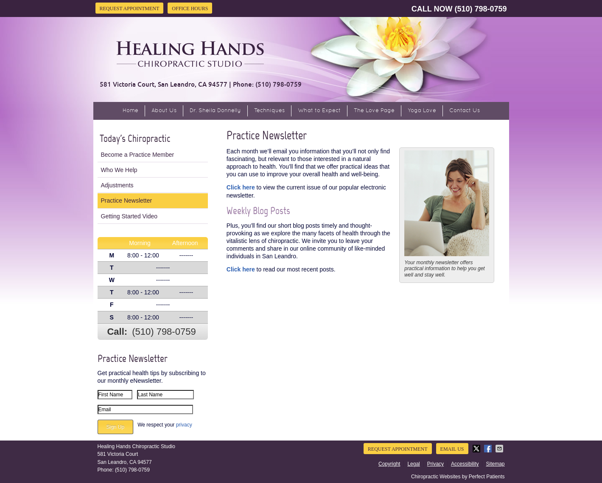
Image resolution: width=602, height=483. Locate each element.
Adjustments (117, 185)
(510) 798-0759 (480, 9)
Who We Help (119, 170)
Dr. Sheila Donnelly (215, 110)
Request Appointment (130, 8)
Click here (241, 187)
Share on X (477, 448)
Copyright (389, 464)
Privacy (435, 464)
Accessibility (465, 464)
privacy (184, 425)
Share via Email (500, 448)
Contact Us (464, 110)
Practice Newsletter (126, 200)
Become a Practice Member (137, 154)
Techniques (269, 110)
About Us (163, 110)
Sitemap (495, 464)
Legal (413, 464)
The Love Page (374, 110)
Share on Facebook (488, 448)
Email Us (452, 449)
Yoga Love (422, 110)
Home (130, 110)
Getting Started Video (129, 216)
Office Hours (190, 8)
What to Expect (319, 110)
